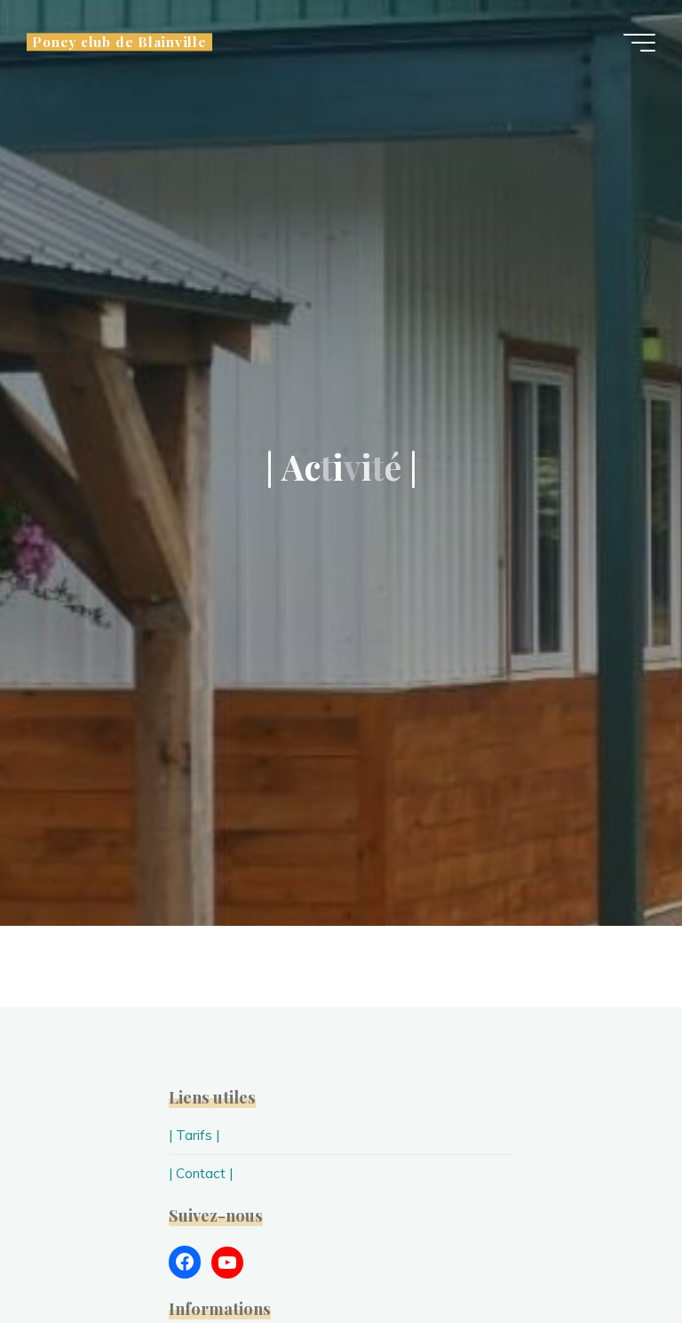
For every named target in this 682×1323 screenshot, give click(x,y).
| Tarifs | (194, 1135)
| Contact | (201, 1173)
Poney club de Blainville (119, 42)
